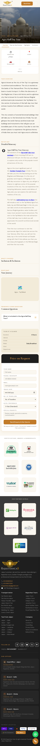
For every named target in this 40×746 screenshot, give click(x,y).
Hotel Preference (10, 403)
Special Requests (10, 410)
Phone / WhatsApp (10, 376)
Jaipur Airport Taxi (7, 603)
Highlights (27, 45)
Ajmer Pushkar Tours (32, 605)
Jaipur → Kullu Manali (7, 634)
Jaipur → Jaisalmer (7, 627)
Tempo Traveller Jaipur (8, 601)
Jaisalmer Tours (31, 603)
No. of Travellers (10, 396)
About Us (28, 620)
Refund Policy (30, 632)
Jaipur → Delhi (5, 620)
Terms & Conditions (32, 630)
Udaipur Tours (30, 601)
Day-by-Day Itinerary (16, 45)
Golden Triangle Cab (7, 625)
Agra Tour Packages (12, 36)
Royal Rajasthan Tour (32, 610)
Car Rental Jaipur (6, 596)
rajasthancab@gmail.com (9, 586)
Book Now (27, 3)
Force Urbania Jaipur (7, 608)
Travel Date (8, 389)
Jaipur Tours (29, 596)
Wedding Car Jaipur (7, 610)
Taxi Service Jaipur (7, 598)
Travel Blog (29, 625)
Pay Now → (20, 732)
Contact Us (29, 623)
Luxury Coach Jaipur (7, 612)
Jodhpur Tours (30, 598)
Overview (5, 45)
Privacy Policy (30, 627)
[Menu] (36, 3)
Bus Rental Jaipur (6, 605)
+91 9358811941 (7, 581)
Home (3, 36)
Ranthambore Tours (32, 608)
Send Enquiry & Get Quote (20, 422)
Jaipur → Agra (5, 623)
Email (6, 382)
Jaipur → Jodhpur (6, 630)
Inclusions (35, 45)
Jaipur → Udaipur (6, 632)
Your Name (8, 369)
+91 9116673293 (7, 583)
